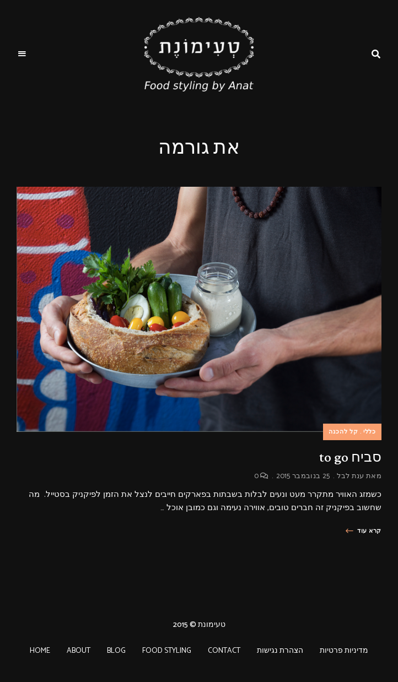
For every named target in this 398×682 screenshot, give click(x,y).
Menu (22, 54)
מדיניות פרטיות (344, 651)
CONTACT (224, 651)
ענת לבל (350, 476)
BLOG (116, 651)
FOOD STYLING (166, 651)
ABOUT (78, 651)
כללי (369, 432)
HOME (40, 651)
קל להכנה (343, 432)
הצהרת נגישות (280, 651)
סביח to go (350, 457)
